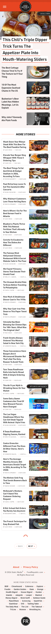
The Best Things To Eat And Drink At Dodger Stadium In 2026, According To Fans (13, 172)
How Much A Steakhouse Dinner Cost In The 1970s (14, 298)
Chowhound (17, 586)
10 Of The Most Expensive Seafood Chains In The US (11, 87)
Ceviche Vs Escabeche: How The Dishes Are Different (13, 242)
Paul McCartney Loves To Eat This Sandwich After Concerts (14, 187)
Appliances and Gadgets (38, 386)
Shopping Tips (42, 355)
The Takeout (37, 607)
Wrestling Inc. (35, 610)
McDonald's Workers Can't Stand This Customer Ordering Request (12, 495)
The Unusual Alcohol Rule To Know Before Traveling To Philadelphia (14, 285)
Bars (45, 255)
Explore (40, 586)
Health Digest (12, 592)
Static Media (17, 572)
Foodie (7, 589)
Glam (32, 589)
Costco (44, 446)
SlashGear (13, 604)
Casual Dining (45, 13)
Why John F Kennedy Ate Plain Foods (12, 118)
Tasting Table (33, 604)
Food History (43, 99)
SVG (22, 604)
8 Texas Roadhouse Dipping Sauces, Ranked (14, 433)
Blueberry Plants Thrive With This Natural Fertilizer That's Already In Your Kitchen (14, 227)
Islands (9, 595)
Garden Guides (20, 589)
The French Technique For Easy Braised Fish (15, 522)
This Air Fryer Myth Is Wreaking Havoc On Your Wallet (14, 388)
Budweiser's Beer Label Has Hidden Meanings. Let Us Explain (10, 103)
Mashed (38, 595)
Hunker (39, 592)
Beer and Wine (42, 143)
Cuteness (29, 586)
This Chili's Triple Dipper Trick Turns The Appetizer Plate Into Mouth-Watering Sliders (25, 49)
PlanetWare (14, 601)
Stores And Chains (40, 198)
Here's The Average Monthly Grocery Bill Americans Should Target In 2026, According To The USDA (14, 464)
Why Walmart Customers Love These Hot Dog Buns (14, 200)
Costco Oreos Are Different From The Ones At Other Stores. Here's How (14, 447)
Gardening (43, 226)
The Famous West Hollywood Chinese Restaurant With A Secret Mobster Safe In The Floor (14, 257)
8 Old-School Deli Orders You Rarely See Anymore (14, 509)
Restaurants (43, 84)
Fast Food (43, 156)
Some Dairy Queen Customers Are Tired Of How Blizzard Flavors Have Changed (13, 402)
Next (30, 546)
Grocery (44, 270)
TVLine (13, 610)
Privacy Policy (30, 567)
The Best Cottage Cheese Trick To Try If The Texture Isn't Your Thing (12, 72)
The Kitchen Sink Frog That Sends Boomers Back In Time (15, 480)
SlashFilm (38, 601)
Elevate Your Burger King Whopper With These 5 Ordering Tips (14, 158)
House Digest (26, 592)
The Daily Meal (12, 607)
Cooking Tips (43, 68)
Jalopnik (19, 595)
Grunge (40, 589)
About (16, 567)
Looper (29, 595)
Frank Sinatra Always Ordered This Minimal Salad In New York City (13, 340)
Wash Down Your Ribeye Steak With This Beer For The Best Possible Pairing (14, 144)
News (45, 170)
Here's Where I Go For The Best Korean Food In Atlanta (15, 213)
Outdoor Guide (39, 598)
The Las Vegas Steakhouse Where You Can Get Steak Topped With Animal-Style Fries (14, 418)
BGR (6, 586)
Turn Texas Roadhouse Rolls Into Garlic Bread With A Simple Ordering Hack (14, 373)
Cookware (43, 310)
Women (22, 610)
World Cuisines (41, 241)
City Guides (43, 212)
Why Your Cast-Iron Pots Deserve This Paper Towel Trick (15, 311)
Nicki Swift (25, 598)
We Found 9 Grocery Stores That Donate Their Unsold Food (14, 271)
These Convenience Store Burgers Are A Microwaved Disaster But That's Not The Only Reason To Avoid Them (14, 356)
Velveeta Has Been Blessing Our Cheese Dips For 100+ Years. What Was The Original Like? (14, 326)
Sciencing (26, 601)
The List (24, 607)
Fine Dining (43, 416)
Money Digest (11, 598)
